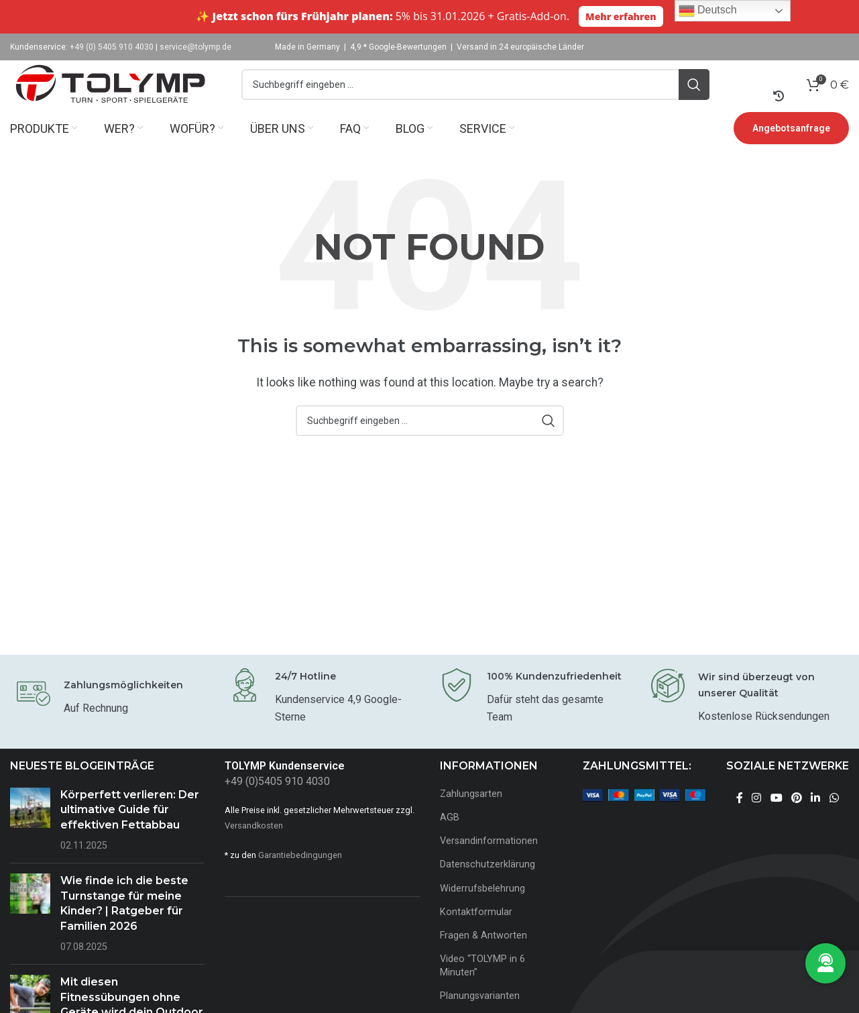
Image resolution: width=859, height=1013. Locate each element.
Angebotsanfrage (791, 151)
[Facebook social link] (739, 820)
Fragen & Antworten (483, 958)
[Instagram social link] (757, 820)
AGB (449, 840)
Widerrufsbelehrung (482, 910)
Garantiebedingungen (300, 878)
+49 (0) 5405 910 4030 (112, 47)
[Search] (475, 96)
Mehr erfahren (620, 16)
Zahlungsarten (471, 816)
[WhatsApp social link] (834, 820)
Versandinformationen (489, 863)
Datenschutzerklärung (487, 887)
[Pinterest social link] (796, 820)
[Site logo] (110, 95)
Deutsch (708, 11)
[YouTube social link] (776, 820)
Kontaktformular (476, 934)
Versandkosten (254, 848)
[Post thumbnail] (30, 843)
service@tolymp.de (195, 47)
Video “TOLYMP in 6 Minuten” (482, 988)
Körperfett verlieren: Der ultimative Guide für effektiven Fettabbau (129, 832)
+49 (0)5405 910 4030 (277, 804)
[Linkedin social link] (816, 820)
